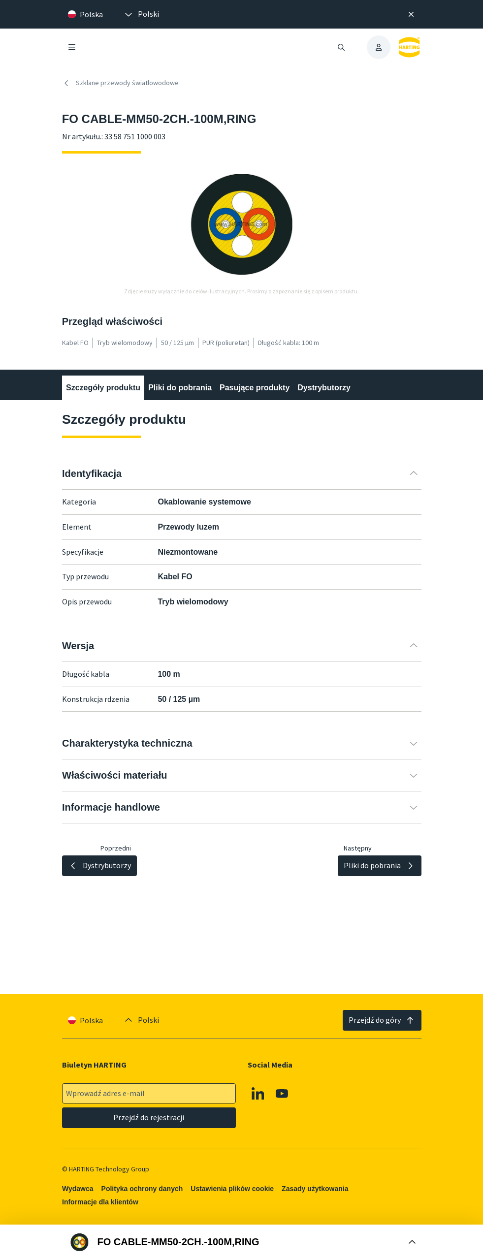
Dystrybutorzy (324, 387)
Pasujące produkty (255, 387)
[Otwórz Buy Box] (241, 1242)
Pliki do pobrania (180, 387)
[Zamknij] (411, 14)
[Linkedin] (258, 1093)
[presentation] (141, 14)
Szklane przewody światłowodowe (120, 83)
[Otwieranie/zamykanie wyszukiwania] (341, 47)
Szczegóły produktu (103, 387)
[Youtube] (282, 1093)
